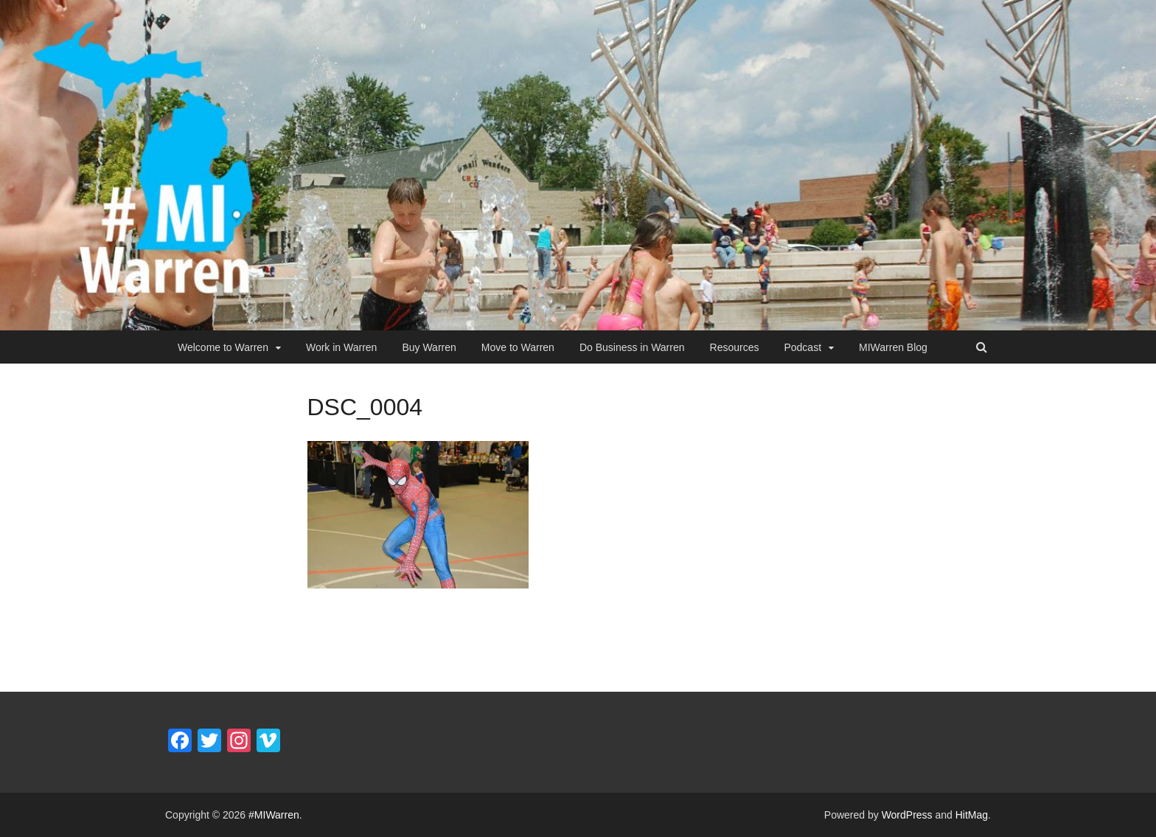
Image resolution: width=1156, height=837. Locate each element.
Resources (734, 347)
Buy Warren (429, 347)
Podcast (802, 347)
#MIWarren (273, 815)
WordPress (907, 815)
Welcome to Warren (223, 347)
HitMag (971, 815)
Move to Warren (517, 347)
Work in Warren (341, 347)
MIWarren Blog (893, 347)
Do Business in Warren (632, 347)
